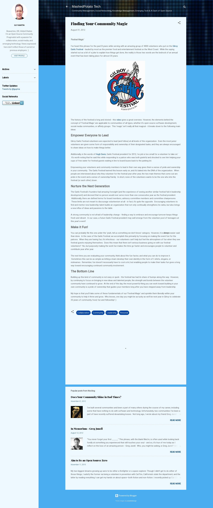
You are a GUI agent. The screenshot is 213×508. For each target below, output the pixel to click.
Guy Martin (19, 25)
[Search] (184, 7)
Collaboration (83, 313)
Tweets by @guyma (11, 89)
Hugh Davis (101, 154)
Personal (124, 313)
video (119, 120)
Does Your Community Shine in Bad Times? (96, 397)
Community (98, 313)
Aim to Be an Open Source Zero (89, 460)
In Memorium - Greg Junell (87, 428)
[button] (179, 23)
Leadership (112, 313)
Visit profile (19, 56)
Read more (175, 420)
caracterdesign (132, 501)
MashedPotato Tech (86, 6)
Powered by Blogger (126, 495)
